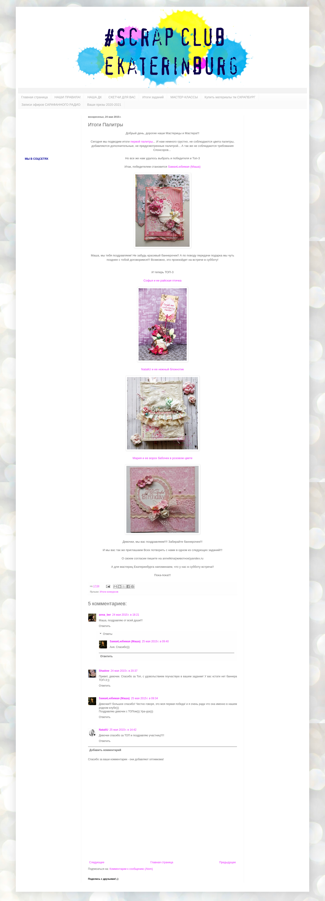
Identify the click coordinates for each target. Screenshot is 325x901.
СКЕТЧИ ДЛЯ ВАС (122, 97)
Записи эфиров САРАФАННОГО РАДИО (50, 104)
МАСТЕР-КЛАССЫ (184, 97)
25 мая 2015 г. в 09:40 (155, 641)
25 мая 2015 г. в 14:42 (122, 729)
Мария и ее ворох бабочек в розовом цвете (162, 458)
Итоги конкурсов (109, 591)
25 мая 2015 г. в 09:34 (144, 698)
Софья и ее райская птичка (162, 280)
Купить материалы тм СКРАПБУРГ (229, 97)
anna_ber (105, 614)
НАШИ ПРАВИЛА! (68, 97)
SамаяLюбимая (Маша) (184, 166)
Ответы (107, 634)
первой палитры (141, 141)
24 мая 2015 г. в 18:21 (125, 614)
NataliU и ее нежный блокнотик (162, 369)
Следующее (96, 862)
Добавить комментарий (105, 750)
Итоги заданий (153, 97)
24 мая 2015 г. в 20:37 (124, 670)
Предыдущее (227, 862)
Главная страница (34, 97)
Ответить (104, 626)
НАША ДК (94, 97)
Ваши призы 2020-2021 (104, 104)
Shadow (104, 670)
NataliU (103, 729)
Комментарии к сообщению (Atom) (131, 868)
